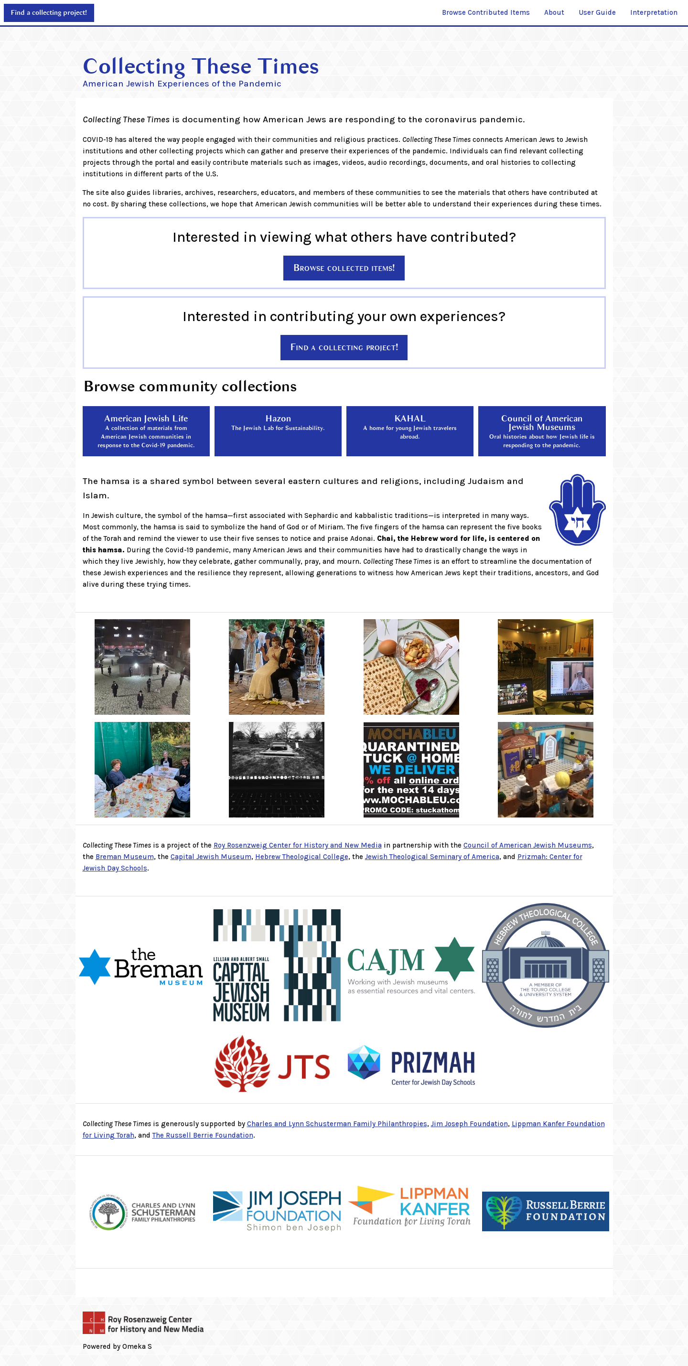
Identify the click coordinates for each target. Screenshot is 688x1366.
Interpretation (653, 12)
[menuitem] (486, 13)
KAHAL (410, 426)
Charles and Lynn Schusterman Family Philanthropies (337, 1123)
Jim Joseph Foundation (469, 1123)
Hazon (278, 422)
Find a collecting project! (49, 13)
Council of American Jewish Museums (542, 431)
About (554, 12)
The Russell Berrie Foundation (202, 1135)
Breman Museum (125, 856)
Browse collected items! (344, 267)
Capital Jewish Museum (211, 856)
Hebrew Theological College (301, 856)
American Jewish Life (146, 431)
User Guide (597, 12)
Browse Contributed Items (486, 12)
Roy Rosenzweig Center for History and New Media (298, 845)
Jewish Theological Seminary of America (432, 856)
